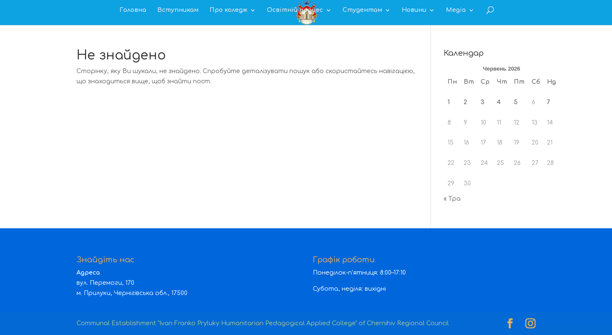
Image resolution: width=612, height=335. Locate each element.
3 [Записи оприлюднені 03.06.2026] (482, 102)
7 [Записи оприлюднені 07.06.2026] (548, 102)
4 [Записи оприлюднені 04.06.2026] (499, 102)
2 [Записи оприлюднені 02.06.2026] (465, 102)
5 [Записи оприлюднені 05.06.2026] (516, 102)
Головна (132, 10)
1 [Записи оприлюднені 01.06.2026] (449, 102)
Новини (414, 10)
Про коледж (228, 10)
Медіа (456, 10)
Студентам (362, 10)
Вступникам (177, 10)
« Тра (452, 199)
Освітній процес (295, 10)
